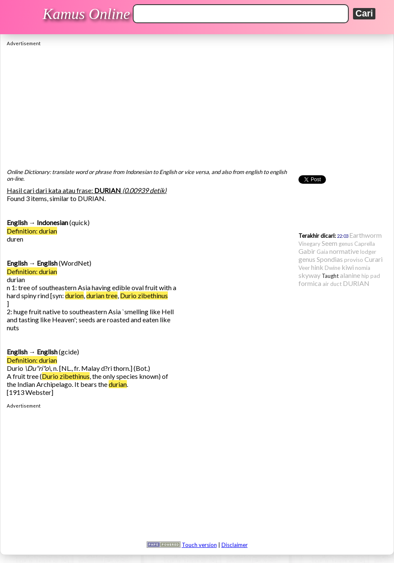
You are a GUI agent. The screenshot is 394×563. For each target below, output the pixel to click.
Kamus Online (86, 13)
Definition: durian (32, 231)
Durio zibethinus (144, 295)
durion (74, 295)
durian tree (102, 295)
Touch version (199, 544)
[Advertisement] (197, 105)
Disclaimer (235, 544)
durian (118, 384)
